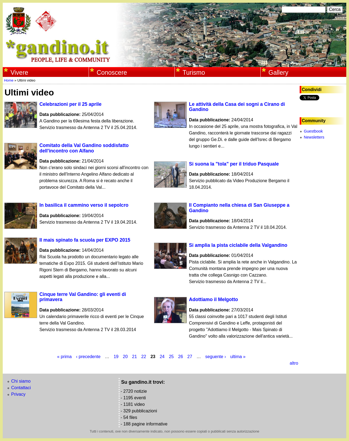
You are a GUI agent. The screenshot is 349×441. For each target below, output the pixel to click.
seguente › (215, 356)
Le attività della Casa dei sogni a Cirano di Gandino (237, 106)
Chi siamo (21, 381)
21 (134, 356)
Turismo (194, 72)
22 (143, 356)
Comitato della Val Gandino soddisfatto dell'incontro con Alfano (83, 148)
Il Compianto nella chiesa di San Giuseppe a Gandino (239, 207)
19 (116, 356)
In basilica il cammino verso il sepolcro (83, 205)
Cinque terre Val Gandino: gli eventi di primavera (82, 297)
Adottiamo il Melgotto (213, 299)
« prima (64, 356)
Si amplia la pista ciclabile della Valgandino (238, 245)
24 (162, 356)
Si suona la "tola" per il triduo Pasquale (234, 164)
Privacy (18, 394)
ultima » (237, 356)
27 (189, 356)
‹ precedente (88, 356)
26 (180, 356)
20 (125, 356)
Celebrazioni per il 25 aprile (70, 104)
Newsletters (314, 137)
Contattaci (21, 387)
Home (8, 80)
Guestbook (313, 131)
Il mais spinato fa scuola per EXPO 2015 (84, 240)
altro (294, 363)
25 (171, 356)
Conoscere (112, 72)
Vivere (19, 72)
